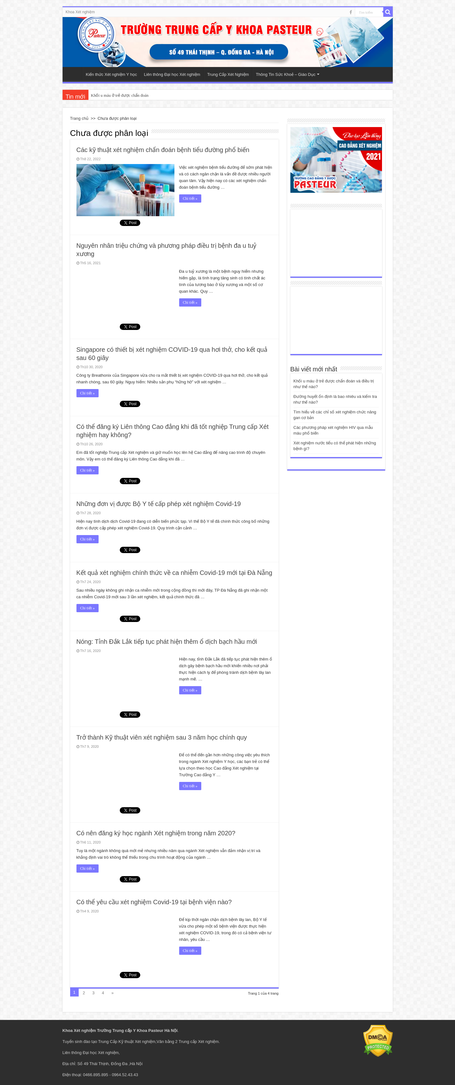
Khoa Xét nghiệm (80, 12)
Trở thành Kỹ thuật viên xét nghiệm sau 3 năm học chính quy (161, 737)
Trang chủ (79, 118)
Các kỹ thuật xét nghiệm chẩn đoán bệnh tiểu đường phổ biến (163, 149)
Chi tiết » (190, 198)
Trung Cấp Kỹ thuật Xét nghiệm (126, 1041)
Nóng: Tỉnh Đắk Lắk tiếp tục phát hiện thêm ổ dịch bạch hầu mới (166, 641)
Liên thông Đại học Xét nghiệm (172, 74)
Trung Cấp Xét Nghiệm (228, 74)
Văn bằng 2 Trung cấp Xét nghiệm (188, 1041)
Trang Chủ (74, 73)
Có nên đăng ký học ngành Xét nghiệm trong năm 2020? (155, 833)
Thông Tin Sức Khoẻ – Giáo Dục (286, 74)
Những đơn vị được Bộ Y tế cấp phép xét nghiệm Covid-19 (158, 503)
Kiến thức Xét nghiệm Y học (111, 74)
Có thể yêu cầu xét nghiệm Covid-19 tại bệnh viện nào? (154, 902)
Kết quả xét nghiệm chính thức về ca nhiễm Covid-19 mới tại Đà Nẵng (174, 572)
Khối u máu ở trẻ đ (107, 95)
